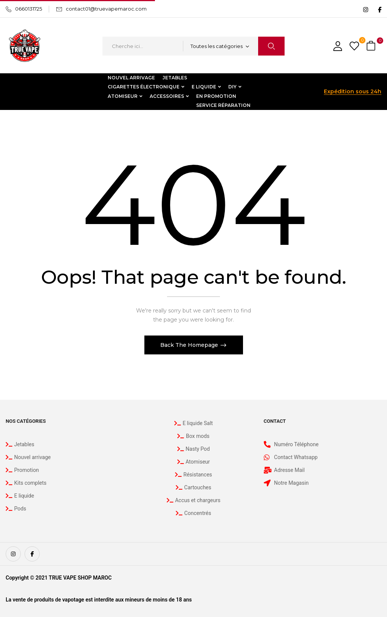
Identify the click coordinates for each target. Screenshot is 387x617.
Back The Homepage (190, 345)
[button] (372, 46)
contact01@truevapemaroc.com (106, 9)
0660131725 (28, 9)
